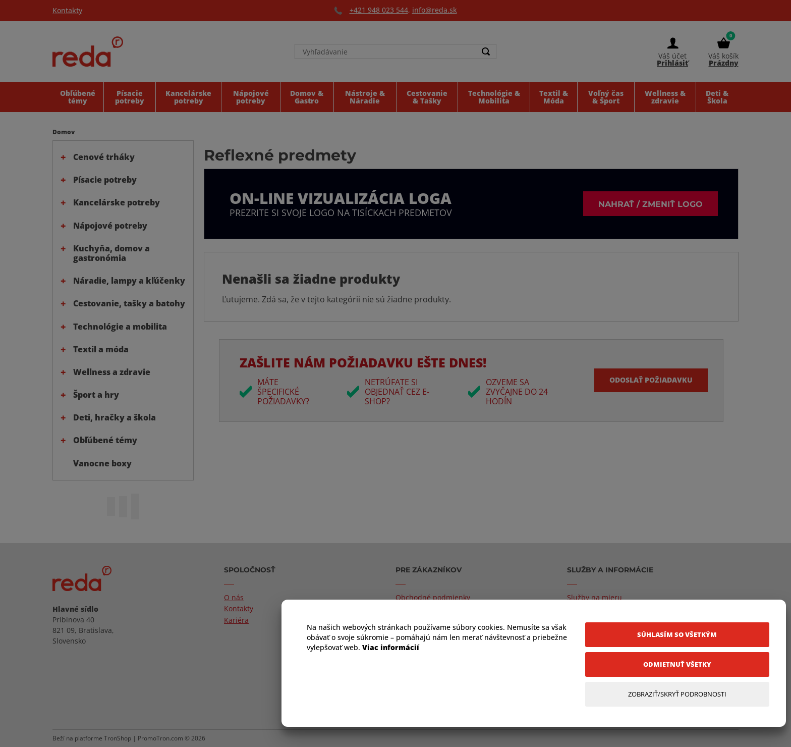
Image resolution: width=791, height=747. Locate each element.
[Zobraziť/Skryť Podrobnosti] (677, 694)
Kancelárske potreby (116, 202)
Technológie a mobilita (120, 326)
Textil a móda (101, 349)
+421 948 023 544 (379, 10)
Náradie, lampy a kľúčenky (129, 280)
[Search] (485, 51)
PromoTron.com (160, 738)
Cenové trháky (104, 157)
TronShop (117, 738)
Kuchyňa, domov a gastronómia (111, 253)
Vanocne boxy (102, 463)
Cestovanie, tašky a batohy (129, 303)
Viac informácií (390, 647)
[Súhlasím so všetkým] (677, 634)
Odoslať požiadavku (651, 380)
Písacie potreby (105, 179)
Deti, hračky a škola (114, 417)
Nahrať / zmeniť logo (650, 203)
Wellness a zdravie (111, 372)
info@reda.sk (434, 10)
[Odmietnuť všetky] (677, 664)
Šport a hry (96, 394)
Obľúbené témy (105, 440)
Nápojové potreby (110, 225)
